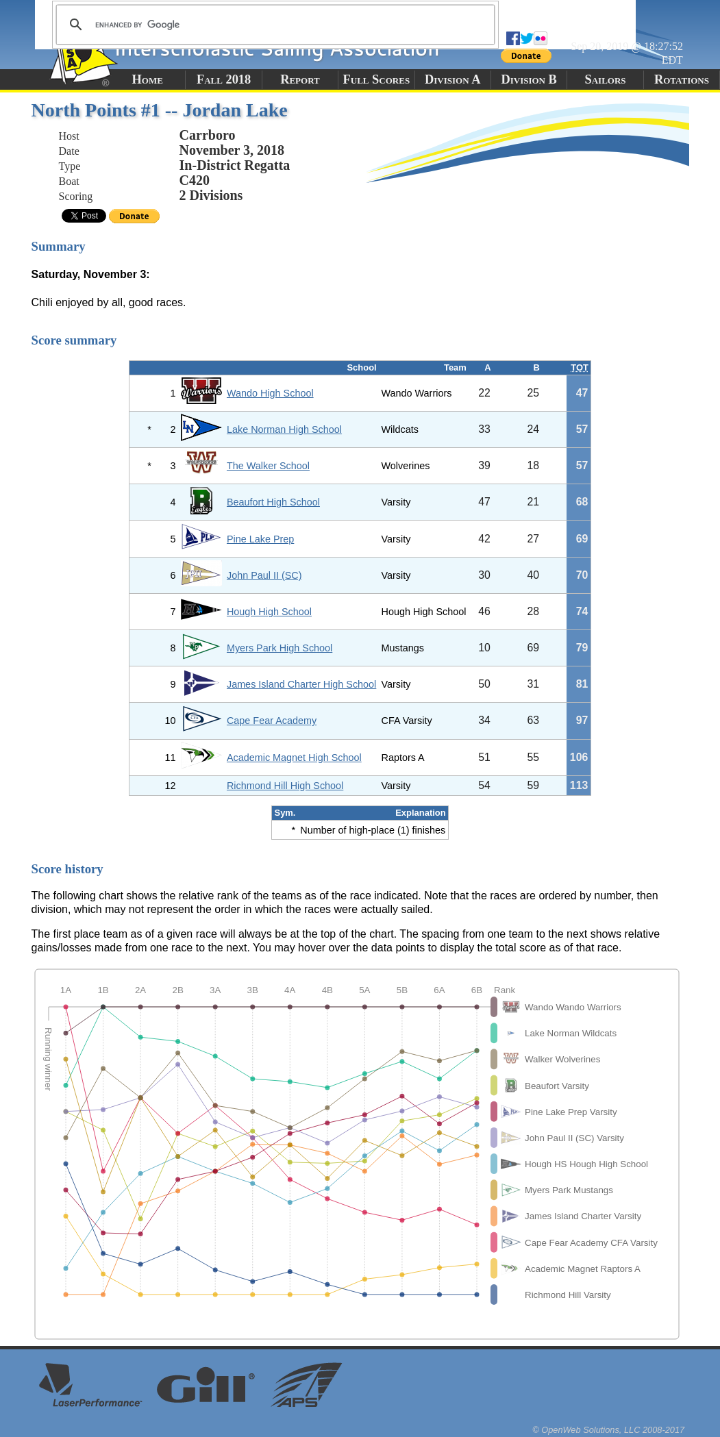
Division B (528, 79)
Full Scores (376, 79)
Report (300, 79)
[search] (273, 24)
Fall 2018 (224, 79)
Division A (452, 79)
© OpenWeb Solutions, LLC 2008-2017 (608, 1430)
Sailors (605, 79)
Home (147, 79)
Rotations (681, 79)
